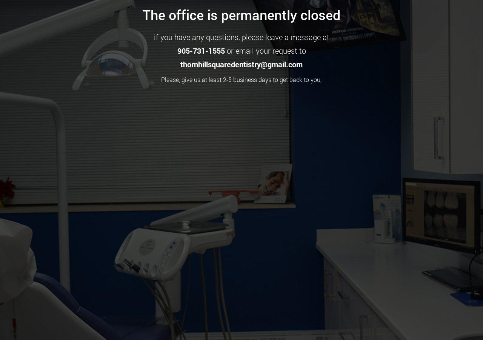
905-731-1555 (201, 51)
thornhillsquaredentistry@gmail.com (241, 64)
